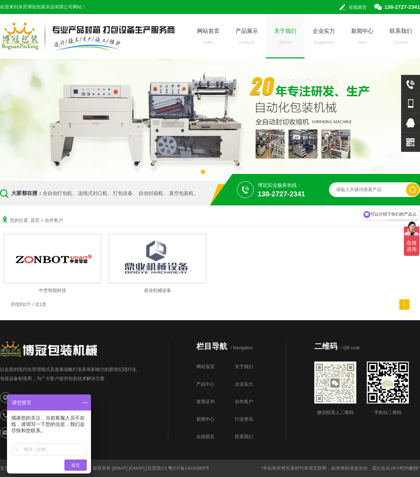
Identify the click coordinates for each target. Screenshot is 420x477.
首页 (35, 220)
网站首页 (208, 38)
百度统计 (156, 468)
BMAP (119, 468)
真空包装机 (181, 193)
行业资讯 (244, 419)
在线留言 (358, 7)
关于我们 (285, 38)
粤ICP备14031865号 (189, 468)
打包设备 (123, 193)
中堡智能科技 (52, 290)
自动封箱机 (151, 193)
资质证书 (205, 401)
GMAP (137, 468)
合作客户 (54, 220)
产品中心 (205, 384)
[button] (203, 172)
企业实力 (323, 38)
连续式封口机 (92, 193)
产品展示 (246, 38)
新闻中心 (362, 38)
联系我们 (401, 38)
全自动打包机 (57, 193)
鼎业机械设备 (157, 290)
